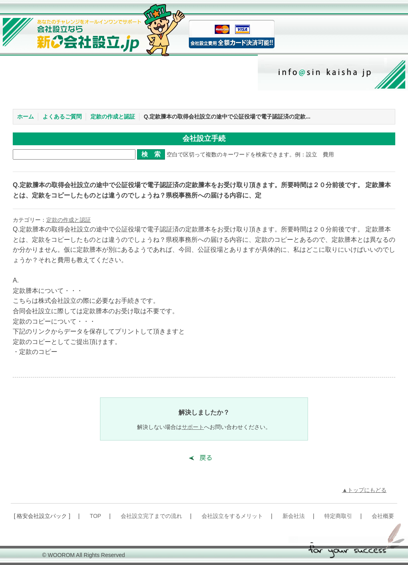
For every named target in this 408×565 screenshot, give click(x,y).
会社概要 (383, 516)
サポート (193, 427)
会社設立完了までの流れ (151, 516)
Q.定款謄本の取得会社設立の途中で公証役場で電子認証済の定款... (227, 116)
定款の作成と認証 (112, 116)
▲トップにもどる (364, 490)
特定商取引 (338, 516)
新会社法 (293, 516)
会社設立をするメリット (232, 516)
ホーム (25, 116)
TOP (95, 516)
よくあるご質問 (62, 116)
